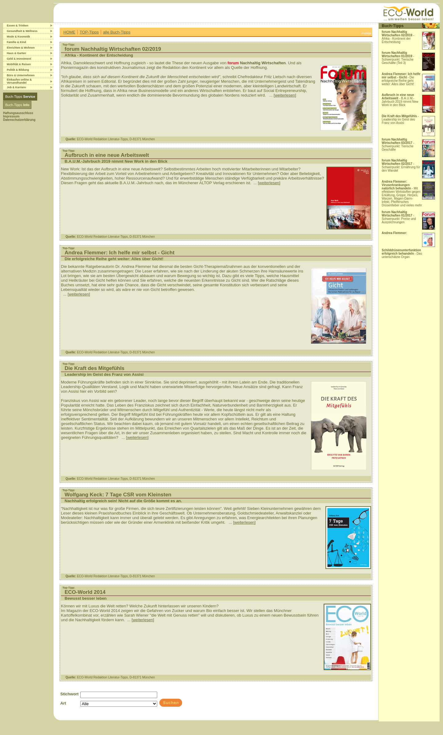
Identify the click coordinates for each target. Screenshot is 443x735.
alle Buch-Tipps (116, 32)
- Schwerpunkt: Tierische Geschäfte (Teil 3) (398, 58)
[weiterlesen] (285, 95)
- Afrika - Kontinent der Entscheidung (398, 37)
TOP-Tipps (89, 32)
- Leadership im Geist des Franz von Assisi (400, 119)
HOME (69, 32)
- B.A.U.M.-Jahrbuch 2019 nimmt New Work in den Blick (400, 100)
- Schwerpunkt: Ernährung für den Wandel (401, 165)
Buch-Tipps (20, 96)
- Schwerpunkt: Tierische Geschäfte (398, 144)
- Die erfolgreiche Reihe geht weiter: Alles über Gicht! (401, 79)
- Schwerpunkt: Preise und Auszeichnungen (399, 217)
